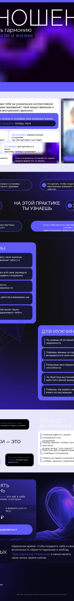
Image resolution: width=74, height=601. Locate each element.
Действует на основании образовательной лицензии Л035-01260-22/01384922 (42, 594)
